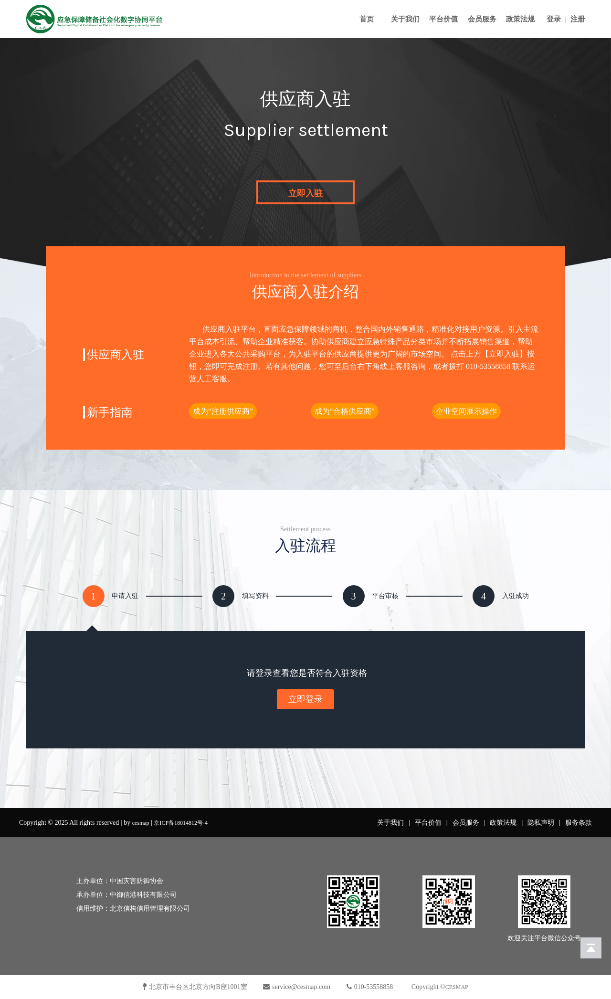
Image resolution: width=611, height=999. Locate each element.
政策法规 (520, 19)
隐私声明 (540, 822)
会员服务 (482, 19)
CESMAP (456, 987)
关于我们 (405, 19)
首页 (366, 19)
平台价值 (443, 19)
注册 (577, 19)
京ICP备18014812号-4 (181, 823)
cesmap (140, 823)
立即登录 (305, 699)
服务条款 (578, 822)
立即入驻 (305, 193)
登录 (554, 19)
